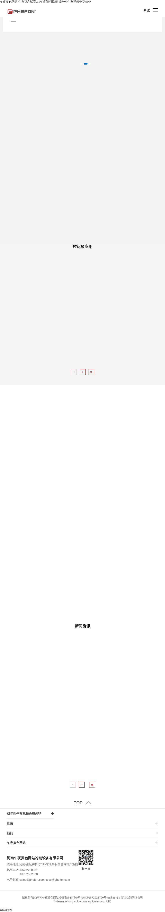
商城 (146, 10)
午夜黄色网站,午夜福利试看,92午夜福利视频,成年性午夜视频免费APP (45, 1)
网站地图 (6, 910)
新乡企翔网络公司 (132, 897)
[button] (81, 64)
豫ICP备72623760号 (93, 897)
